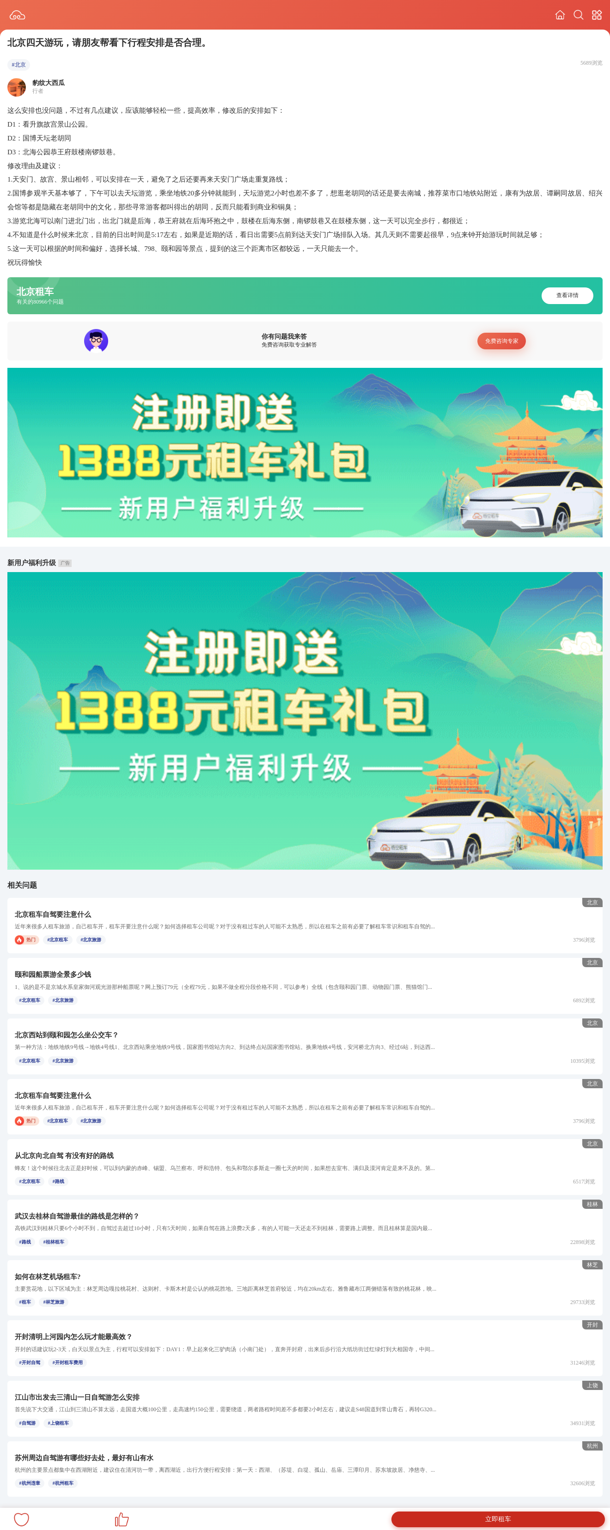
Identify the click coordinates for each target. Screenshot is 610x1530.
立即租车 (498, 1519)
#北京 (19, 64)
